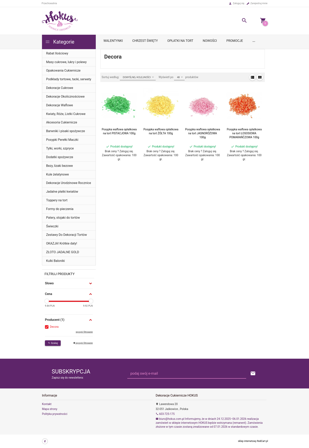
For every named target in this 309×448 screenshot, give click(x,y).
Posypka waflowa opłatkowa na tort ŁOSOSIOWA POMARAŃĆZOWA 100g (244, 133)
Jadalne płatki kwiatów (62, 191)
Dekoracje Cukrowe (59, 88)
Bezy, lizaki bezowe (59, 166)
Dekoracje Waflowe (59, 105)
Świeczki (52, 226)
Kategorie (59, 42)
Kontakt (46, 404)
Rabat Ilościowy (57, 53)
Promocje (234, 41)
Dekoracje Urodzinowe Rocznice (68, 183)
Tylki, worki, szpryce (60, 148)
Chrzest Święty (145, 41)
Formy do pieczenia (59, 209)
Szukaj (53, 343)
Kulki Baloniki (55, 261)
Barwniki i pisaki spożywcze (65, 131)
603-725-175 (165, 413)
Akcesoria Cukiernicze (61, 122)
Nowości (210, 41)
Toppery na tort (56, 200)
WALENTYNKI (113, 41)
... (253, 41)
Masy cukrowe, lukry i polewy (66, 62)
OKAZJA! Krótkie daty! (61, 243)
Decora (54, 326)
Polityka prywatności (54, 413)
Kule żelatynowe (57, 174)
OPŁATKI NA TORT (180, 41)
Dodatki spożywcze (59, 157)
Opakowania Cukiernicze (63, 70)
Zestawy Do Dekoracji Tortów (66, 235)
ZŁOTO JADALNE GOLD (62, 252)
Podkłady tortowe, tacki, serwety (68, 79)
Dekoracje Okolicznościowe (65, 96)
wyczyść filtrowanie (84, 332)
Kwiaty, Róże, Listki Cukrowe (66, 114)
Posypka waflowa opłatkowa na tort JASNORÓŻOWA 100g (202, 133)
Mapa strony (49, 409)
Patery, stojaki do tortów (63, 217)
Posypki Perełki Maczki (62, 140)
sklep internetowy (247, 441)
